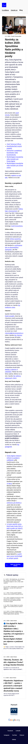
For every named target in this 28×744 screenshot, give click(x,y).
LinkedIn (18, 730)
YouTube (14, 735)
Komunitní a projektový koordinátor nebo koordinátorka (14, 153)
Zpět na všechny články (13, 565)
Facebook (10, 730)
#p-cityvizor (18, 335)
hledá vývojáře (9, 316)
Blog (21, 10)
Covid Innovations (17, 226)
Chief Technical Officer (14, 144)
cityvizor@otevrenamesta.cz (14, 333)
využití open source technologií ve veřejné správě (14, 556)
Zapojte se (14, 10)
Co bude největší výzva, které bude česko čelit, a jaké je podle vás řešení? (14, 526)
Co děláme (5, 10)
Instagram (6, 735)
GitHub (14, 739)
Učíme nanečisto (15, 239)
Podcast (22, 735)
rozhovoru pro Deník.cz (14, 503)
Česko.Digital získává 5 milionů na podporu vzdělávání (14, 458)
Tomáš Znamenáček (16, 36)
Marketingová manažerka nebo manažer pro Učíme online (15, 165)
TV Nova (9, 483)
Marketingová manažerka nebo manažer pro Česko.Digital (15, 159)
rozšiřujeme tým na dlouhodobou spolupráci (13, 247)
